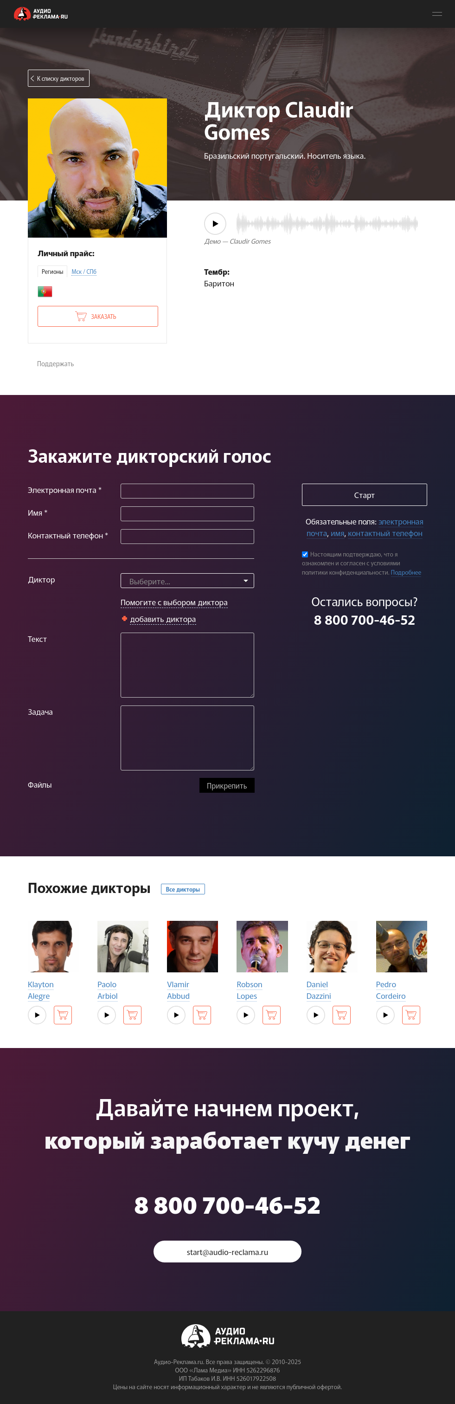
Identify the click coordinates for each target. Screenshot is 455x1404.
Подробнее (406, 572)
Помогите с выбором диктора (174, 602)
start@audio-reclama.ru (228, 1251)
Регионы (52, 271)
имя (337, 532)
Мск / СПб (83, 271)
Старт (364, 494)
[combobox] (187, 580)
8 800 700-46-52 (364, 619)
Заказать (103, 316)
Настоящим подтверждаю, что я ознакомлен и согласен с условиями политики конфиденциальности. (351, 563)
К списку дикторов (60, 78)
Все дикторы (183, 889)
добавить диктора (163, 618)
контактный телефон (385, 532)
